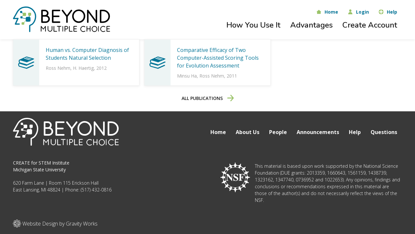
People (278, 132)
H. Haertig (83, 68)
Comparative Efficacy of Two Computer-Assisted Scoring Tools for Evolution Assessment (218, 57)
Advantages (311, 25)
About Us (247, 132)
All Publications (208, 98)
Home (218, 132)
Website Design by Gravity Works (55, 223)
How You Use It (253, 25)
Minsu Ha (187, 76)
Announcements (318, 132)
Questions (384, 132)
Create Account (369, 25)
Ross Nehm (58, 68)
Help (355, 132)
